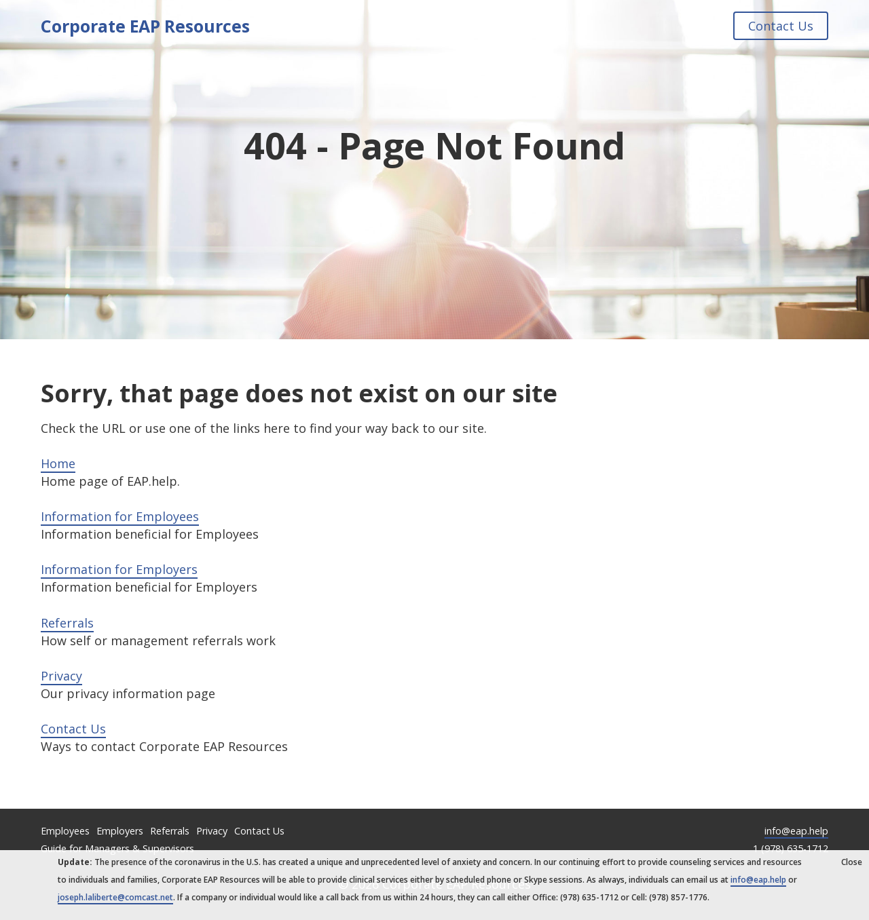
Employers (119, 830)
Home (58, 463)
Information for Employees (120, 516)
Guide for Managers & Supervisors (117, 848)
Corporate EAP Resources (145, 25)
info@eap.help (796, 830)
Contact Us (780, 26)
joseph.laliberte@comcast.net (115, 897)
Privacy (61, 676)
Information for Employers (119, 569)
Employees (65, 830)
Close (851, 862)
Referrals (67, 623)
